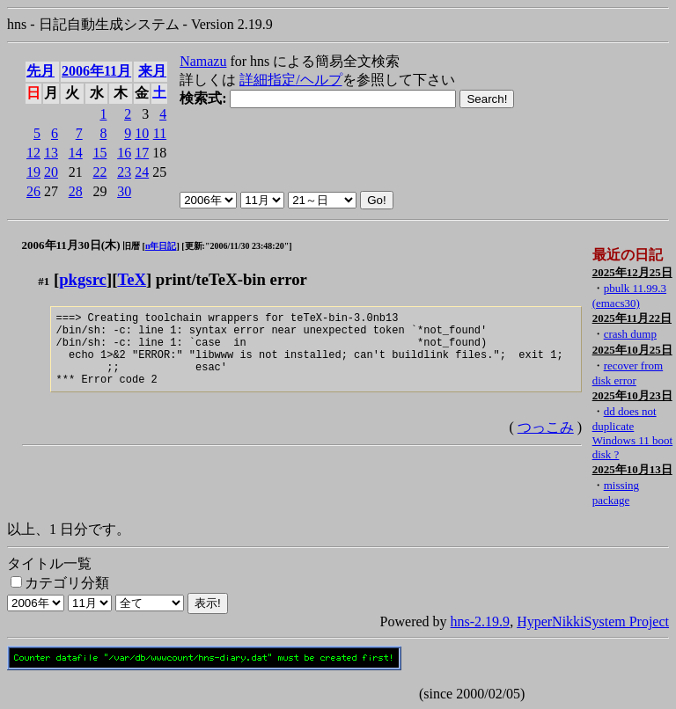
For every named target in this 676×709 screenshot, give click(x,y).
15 (99, 152)
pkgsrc (83, 279)
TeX (131, 279)
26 (33, 191)
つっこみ (546, 442)
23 (124, 171)
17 (142, 152)
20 (51, 171)
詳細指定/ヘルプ (290, 79)
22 (99, 171)
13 (51, 152)
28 (76, 191)
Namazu (203, 61)
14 (76, 152)
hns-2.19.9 (481, 621)
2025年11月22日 (632, 318)
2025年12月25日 (632, 272)
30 (124, 191)
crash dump (630, 333)
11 (159, 133)
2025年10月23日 (632, 395)
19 (33, 171)
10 (142, 133)
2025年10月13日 (632, 469)
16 (124, 152)
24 (142, 171)
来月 (152, 70)
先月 (40, 70)
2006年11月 (96, 70)
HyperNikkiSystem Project (593, 621)
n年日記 (161, 246)
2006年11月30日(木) (71, 245)
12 (33, 152)
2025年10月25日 (632, 349)
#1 (43, 281)
